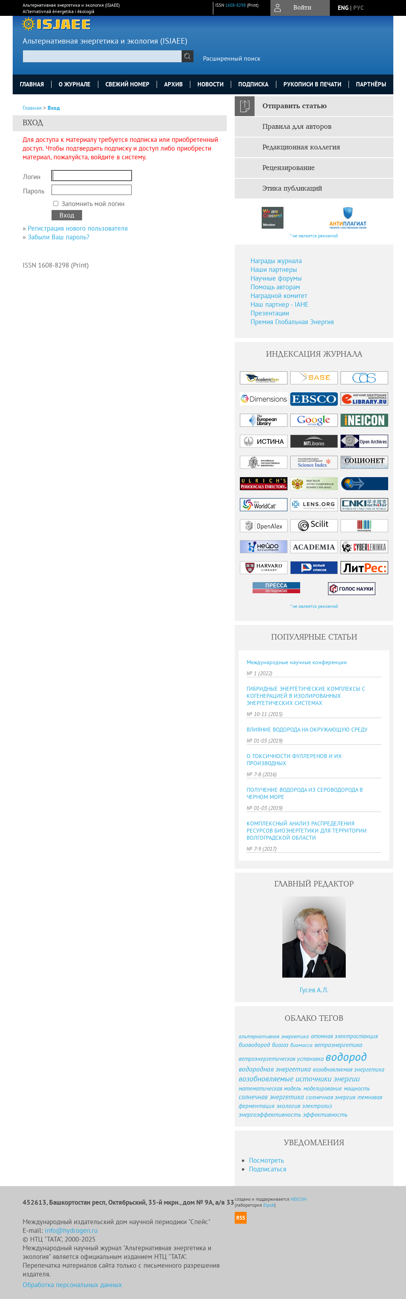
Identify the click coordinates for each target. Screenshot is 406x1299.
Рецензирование (288, 168)
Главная (32, 84)
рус (358, 7)
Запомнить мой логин (92, 203)
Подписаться (267, 1169)
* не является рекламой (314, 236)
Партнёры (371, 84)
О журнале (74, 84)
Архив (173, 84)
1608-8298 (235, 5)
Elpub (268, 1205)
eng (343, 7)
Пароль (33, 191)
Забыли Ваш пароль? (58, 237)
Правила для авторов (296, 126)
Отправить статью (294, 106)
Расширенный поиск (231, 58)
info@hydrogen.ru (71, 1230)
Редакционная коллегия (301, 147)
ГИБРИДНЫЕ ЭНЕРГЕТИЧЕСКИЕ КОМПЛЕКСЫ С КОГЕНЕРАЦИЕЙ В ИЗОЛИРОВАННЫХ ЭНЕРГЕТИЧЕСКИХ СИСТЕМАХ (306, 696)
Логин (31, 176)
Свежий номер (127, 84)
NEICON (298, 1199)
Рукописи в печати (312, 84)
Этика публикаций (292, 188)
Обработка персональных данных (72, 1284)
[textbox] (102, 56)
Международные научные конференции (297, 662)
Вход (54, 107)
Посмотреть (266, 1160)
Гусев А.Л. (314, 990)
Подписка (253, 84)
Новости (210, 84)
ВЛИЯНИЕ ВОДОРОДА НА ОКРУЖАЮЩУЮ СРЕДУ (307, 729)
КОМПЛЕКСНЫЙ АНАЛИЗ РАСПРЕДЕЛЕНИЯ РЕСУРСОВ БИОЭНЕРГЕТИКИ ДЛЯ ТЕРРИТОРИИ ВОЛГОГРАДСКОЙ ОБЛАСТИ (307, 830)
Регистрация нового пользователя (78, 228)
